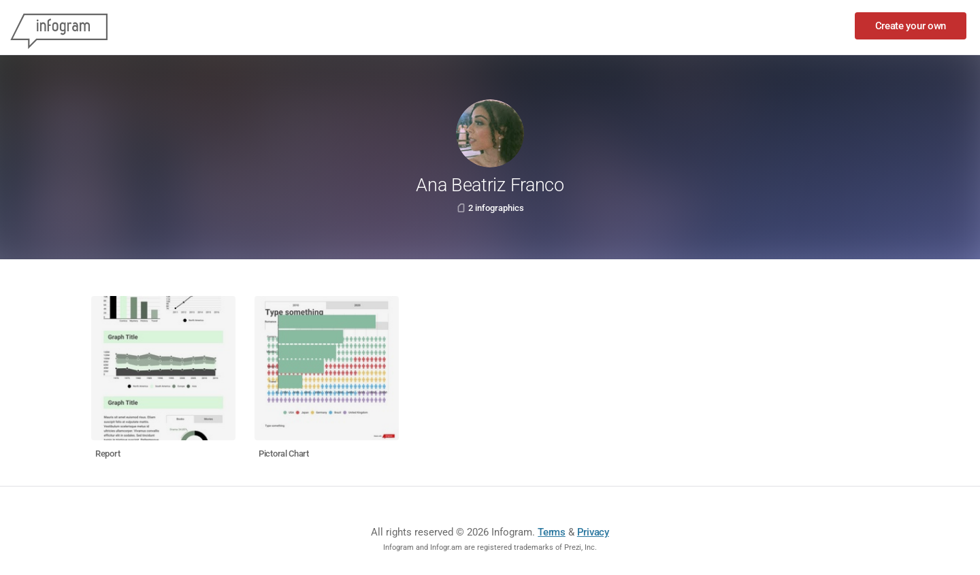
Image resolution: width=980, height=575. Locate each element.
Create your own (911, 26)
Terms (552, 532)
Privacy (593, 532)
